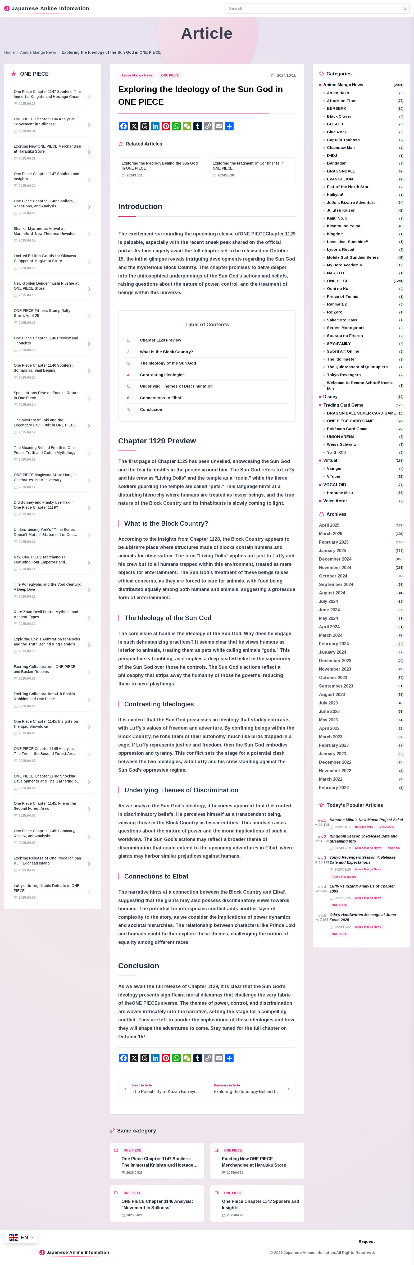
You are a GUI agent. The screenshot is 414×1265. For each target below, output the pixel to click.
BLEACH (363, 124)
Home (9, 52)
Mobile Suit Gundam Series (363, 257)
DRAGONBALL (363, 171)
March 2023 (330, 737)
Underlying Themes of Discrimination (176, 386)
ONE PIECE (170, 75)
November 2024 (335, 567)
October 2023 (333, 677)
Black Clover (363, 116)
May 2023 (328, 720)
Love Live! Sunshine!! (363, 242)
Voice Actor (361, 501)
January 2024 (332, 652)
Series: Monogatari (363, 328)
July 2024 (328, 601)
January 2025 (332, 550)
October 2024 (333, 576)
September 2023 (336, 686)
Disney (361, 396)
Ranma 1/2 (363, 304)
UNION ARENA (363, 437)
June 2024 (329, 610)
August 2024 (332, 593)
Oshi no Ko (363, 288)
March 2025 (330, 533)
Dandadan (363, 163)
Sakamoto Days (363, 320)
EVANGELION (363, 179)
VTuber (363, 476)
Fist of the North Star (363, 187)
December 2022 (335, 762)
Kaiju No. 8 (363, 218)
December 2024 (335, 559)
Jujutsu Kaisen (363, 210)
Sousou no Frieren (363, 336)
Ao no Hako (363, 93)
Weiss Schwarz (363, 444)
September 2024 (336, 584)
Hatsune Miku (363, 493)
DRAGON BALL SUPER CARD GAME (363, 413)
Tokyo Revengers (363, 375)
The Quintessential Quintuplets (363, 367)
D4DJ (363, 155)
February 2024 (334, 643)
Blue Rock (363, 132)
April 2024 (329, 627)
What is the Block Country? (166, 351)
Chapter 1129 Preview (160, 340)
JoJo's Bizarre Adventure (363, 203)
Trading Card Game (361, 405)
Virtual (361, 460)
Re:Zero (363, 312)
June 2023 (329, 711)
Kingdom (363, 234)
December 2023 (335, 660)
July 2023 (328, 703)
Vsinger (363, 468)
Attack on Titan (363, 101)
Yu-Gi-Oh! (363, 452)
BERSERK (363, 108)
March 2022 (330, 779)
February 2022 (334, 787)
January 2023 (332, 754)
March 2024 (330, 635)
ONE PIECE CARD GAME (363, 421)
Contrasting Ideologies (162, 374)
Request (367, 1241)
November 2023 (335, 669)
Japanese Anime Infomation (46, 8)
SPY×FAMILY (363, 344)
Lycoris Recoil (363, 249)
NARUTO (363, 273)
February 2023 (334, 745)
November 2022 (335, 770)
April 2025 (329, 525)
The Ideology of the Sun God (168, 363)
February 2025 (334, 542)
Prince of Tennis (363, 296)
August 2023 (332, 694)
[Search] (404, 8)
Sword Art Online (363, 351)
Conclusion (151, 409)
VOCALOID (361, 485)
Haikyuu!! (363, 195)
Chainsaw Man (363, 147)
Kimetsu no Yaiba (363, 226)
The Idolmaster (363, 359)
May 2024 (328, 618)
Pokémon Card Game (363, 429)
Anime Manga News (38, 52)
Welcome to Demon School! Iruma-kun (363, 386)
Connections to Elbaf (160, 397)
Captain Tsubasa (363, 140)
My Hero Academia (363, 265)
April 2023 (329, 728)
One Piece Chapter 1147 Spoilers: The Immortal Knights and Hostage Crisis (157, 1165)
